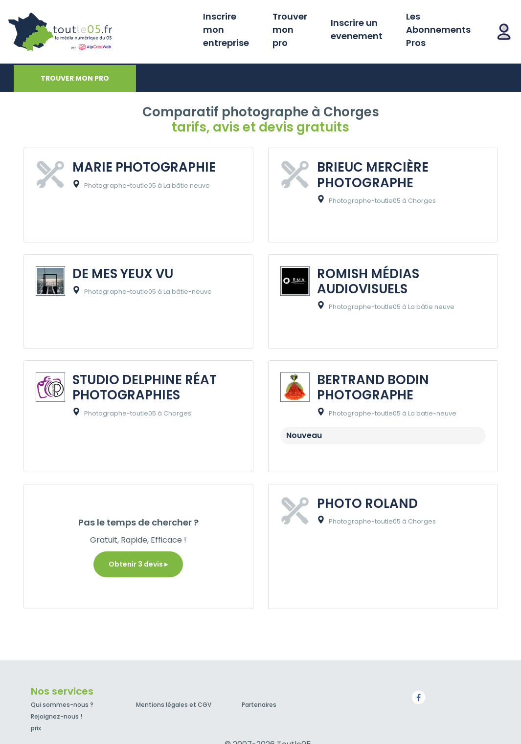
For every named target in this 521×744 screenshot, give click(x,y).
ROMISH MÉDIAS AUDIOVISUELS (368, 281)
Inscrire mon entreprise (226, 29)
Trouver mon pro (289, 29)
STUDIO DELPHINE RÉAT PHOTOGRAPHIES (144, 387)
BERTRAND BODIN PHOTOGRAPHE (373, 387)
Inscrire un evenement (357, 29)
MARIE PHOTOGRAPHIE (144, 167)
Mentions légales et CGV (173, 704)
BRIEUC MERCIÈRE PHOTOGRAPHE (373, 174)
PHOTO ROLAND (367, 503)
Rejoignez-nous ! (56, 716)
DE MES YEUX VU (122, 274)
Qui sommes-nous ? (62, 704)
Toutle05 (98, 31)
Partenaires (259, 704)
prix (36, 728)
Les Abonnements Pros (438, 29)
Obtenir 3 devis (138, 564)
